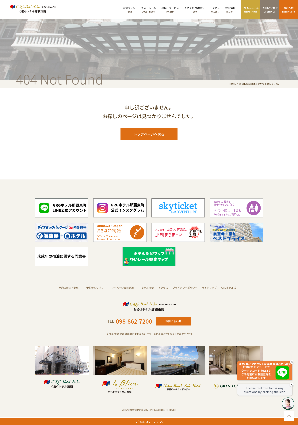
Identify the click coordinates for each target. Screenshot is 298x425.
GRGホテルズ (228, 287)
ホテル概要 (147, 287)
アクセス (163, 287)
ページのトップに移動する (289, 416)
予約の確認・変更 (68, 287)
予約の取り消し (95, 287)
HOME (233, 83)
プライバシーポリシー (185, 287)
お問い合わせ (173, 321)
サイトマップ (209, 287)
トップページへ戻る (149, 134)
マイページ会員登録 (122, 287)
